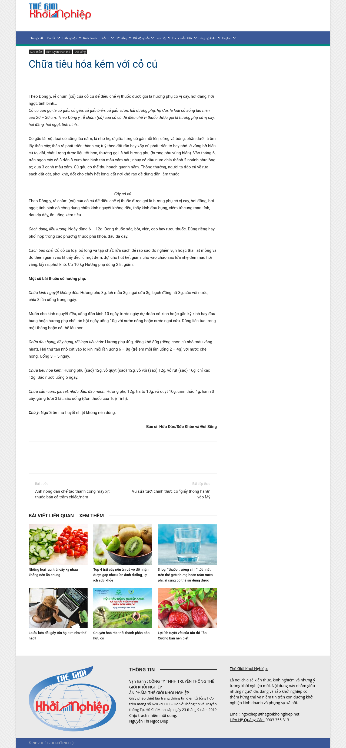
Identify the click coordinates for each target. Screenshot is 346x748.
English (228, 38)
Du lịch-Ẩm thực (184, 38)
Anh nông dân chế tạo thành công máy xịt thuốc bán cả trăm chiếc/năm (72, 494)
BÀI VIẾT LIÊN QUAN (51, 515)
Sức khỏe (36, 52)
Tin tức (53, 38)
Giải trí (107, 38)
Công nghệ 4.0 (209, 38)
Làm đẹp (162, 38)
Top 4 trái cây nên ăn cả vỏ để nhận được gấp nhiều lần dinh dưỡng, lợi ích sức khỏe (120, 574)
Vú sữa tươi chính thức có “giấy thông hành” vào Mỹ (171, 494)
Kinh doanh (90, 38)
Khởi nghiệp (71, 38)
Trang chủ (37, 38)
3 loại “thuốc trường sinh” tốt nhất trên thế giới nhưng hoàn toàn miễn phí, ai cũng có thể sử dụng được (185, 574)
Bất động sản (143, 38)
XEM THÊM (91, 515)
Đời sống (123, 38)
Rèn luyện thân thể (58, 52)
